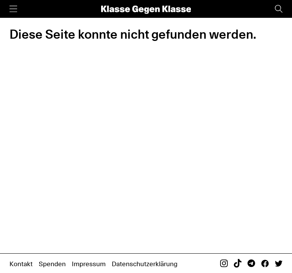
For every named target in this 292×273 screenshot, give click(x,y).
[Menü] (13, 9)
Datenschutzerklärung (145, 264)
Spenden (52, 264)
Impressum (89, 264)
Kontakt (21, 264)
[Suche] (278, 9)
